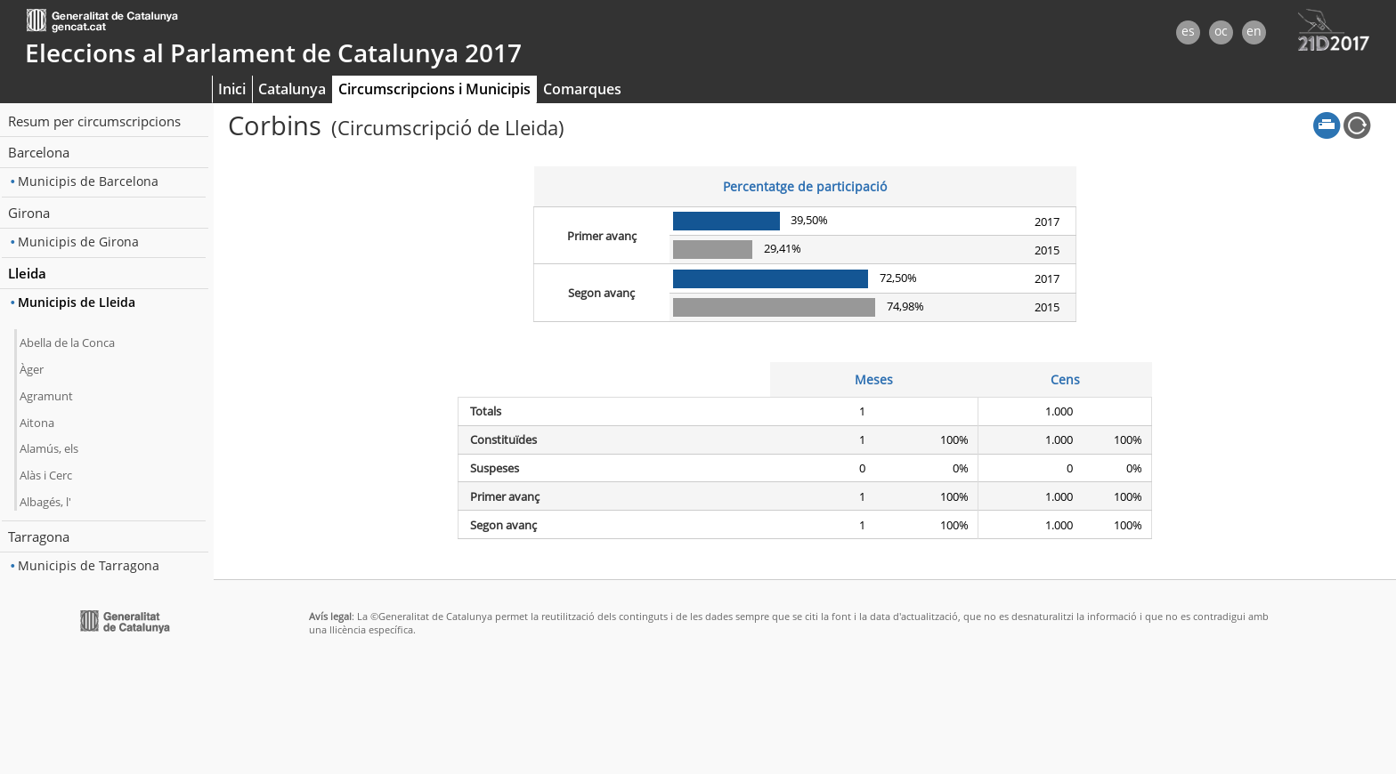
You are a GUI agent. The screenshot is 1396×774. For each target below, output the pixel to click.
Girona (29, 213)
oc (1221, 30)
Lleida (27, 273)
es (1188, 30)
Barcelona (38, 152)
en (1254, 30)
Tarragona (38, 536)
